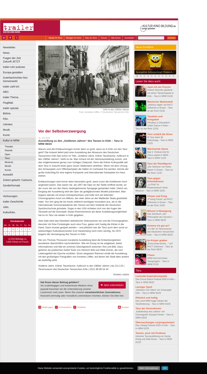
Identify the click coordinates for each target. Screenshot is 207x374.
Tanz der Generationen (148, 308)
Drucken (125, 307)
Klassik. (9, 150)
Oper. (8, 154)
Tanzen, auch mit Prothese (151, 333)
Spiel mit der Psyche (159, 87)
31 (13, 229)
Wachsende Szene (157, 149)
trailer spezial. (11, 108)
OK (164, 368)
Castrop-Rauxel (74, 359)
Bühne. (7, 113)
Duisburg (110, 359)
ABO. (6, 91)
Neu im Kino (91, 38)
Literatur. (8, 124)
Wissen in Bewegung (159, 211)
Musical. (9, 162)
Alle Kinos (116, 38)
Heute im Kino (55, 38)
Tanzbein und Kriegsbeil (155, 118)
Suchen (171, 38)
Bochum (56, 359)
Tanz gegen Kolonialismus (155, 180)
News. (6, 52)
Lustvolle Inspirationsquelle (151, 276)
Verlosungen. (10, 196)
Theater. (9, 146)
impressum (81, 353)
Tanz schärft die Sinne (160, 134)
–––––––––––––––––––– (17, 190)
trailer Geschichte (13, 201)
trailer (83, 356)
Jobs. (6, 207)
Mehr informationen (148, 368)
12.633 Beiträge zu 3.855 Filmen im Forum (17, 240)
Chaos (151, 255)
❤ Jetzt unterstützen (112, 285)
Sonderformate (11, 185)
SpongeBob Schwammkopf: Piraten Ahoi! (156, 72)
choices (64, 356)
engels (73, 356)
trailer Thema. (11, 97)
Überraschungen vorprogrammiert (155, 322)
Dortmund (88, 359)
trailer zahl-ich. (11, 86)
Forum (104, 38)
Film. (6, 118)
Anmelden (129, 38)
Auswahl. (8, 174)
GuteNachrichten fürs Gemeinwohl (15, 79)
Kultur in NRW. (11, 140)
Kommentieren (65, 307)
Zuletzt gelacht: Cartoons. (18, 180)
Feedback (81, 307)
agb (104, 353)
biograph (54, 356)
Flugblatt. (8, 102)
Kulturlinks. (9, 212)
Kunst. (6, 135)
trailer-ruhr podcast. (14, 67)
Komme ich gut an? (158, 225)
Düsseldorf (100, 359)
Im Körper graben (157, 240)
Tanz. (8, 158)
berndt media (68, 353)
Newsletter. (9, 47)
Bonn (63, 359)
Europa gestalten (13, 72)
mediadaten (113, 353)
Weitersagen (47, 307)
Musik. (7, 129)
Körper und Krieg (157, 196)
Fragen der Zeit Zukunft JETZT (19, 60)
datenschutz (94, 353)
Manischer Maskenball (160, 101)
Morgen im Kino (73, 38)
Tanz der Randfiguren (159, 163)
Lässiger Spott (144, 287)
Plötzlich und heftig (147, 297)
